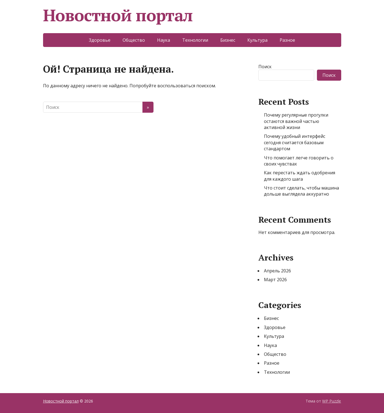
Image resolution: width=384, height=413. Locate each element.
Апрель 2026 (277, 271)
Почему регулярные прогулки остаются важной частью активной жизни (296, 121)
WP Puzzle (331, 401)
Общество (134, 40)
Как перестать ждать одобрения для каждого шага (299, 176)
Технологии (195, 40)
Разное (287, 40)
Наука (163, 40)
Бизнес (227, 40)
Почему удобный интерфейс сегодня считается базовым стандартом (294, 142)
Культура (257, 40)
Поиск (265, 67)
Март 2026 (275, 280)
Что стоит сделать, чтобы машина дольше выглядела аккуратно (301, 191)
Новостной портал (118, 15)
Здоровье (99, 40)
